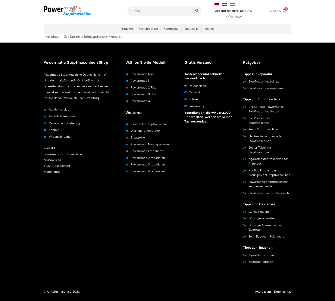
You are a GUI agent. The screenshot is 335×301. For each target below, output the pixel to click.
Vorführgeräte (148, 29)
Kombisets (171, 29)
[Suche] (197, 11)
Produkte (126, 29)
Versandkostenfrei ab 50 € (233, 11)
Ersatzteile (191, 29)
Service (209, 29)
